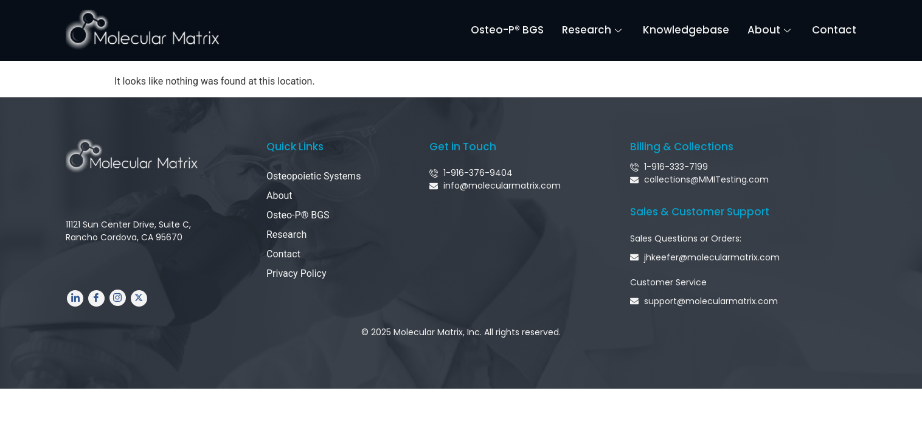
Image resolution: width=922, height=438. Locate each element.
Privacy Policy (296, 273)
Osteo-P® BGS (507, 30)
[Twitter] (139, 298)
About (770, 30)
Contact (834, 30)
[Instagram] (117, 298)
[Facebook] (96, 298)
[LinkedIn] (75, 298)
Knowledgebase (686, 30)
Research (593, 30)
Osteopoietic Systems (313, 176)
